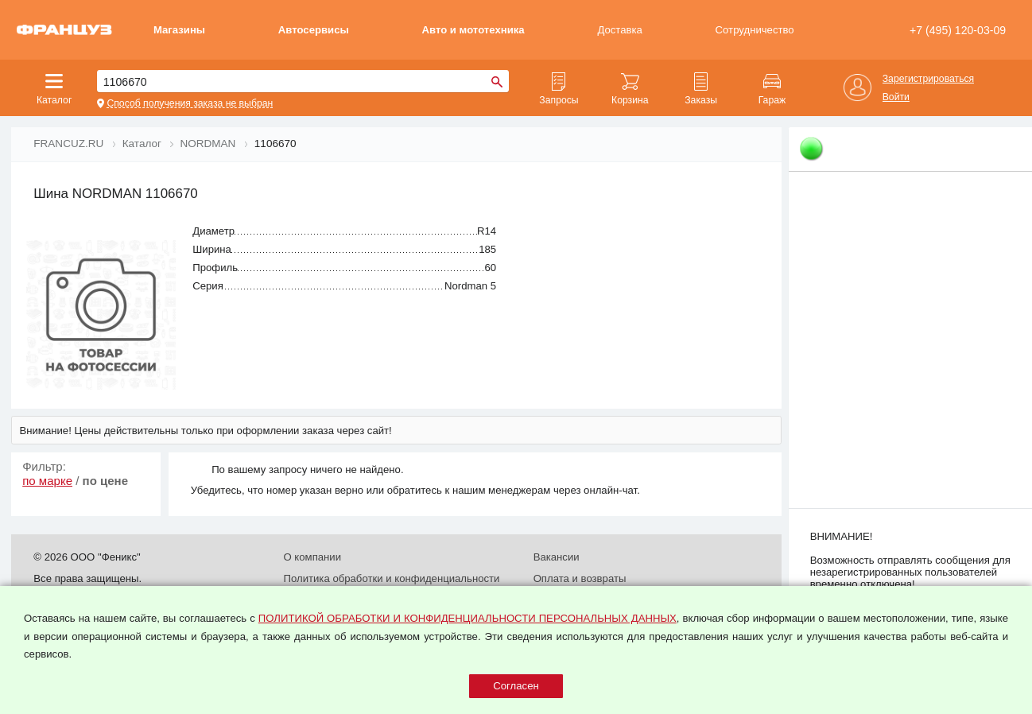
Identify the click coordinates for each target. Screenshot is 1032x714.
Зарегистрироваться (929, 78)
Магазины (179, 30)
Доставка (619, 30)
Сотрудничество (755, 30)
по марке (47, 480)
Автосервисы (313, 30)
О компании (312, 557)
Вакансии (556, 557)
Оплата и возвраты (580, 578)
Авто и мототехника (472, 30)
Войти (896, 97)
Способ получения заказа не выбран (190, 103)
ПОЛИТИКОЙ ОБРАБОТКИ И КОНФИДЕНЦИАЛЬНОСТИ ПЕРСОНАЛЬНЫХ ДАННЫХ (467, 618)
